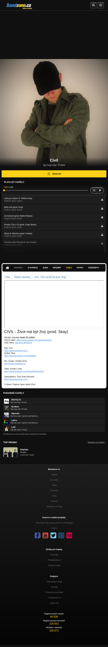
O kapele (33, 268)
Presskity (54, 555)
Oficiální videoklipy (22, 277)
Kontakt (54, 587)
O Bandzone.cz (54, 598)
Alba (45, 268)
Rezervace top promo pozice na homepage (54, 523)
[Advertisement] (54, 34)
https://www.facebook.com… (16, 350)
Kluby (54, 496)
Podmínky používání (54, 592)
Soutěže (54, 501)
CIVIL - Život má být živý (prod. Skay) (50, 277)
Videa (69, 268)
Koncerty (93, 268)
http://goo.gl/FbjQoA (23, 343)
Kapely (54, 474)
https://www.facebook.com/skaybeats (20, 356)
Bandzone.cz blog (54, 506)
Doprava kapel (54, 565)
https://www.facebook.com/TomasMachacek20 (24, 371)
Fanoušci (54, 490)
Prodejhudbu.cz (54, 560)
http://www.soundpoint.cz (15, 364)
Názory (57, 268)
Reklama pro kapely (96, 442)
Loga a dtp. (54, 603)
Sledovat (54, 174)
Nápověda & (54, 582)
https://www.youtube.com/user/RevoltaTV (34, 340)
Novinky (18, 268)
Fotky (80, 268)
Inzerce (54, 528)
